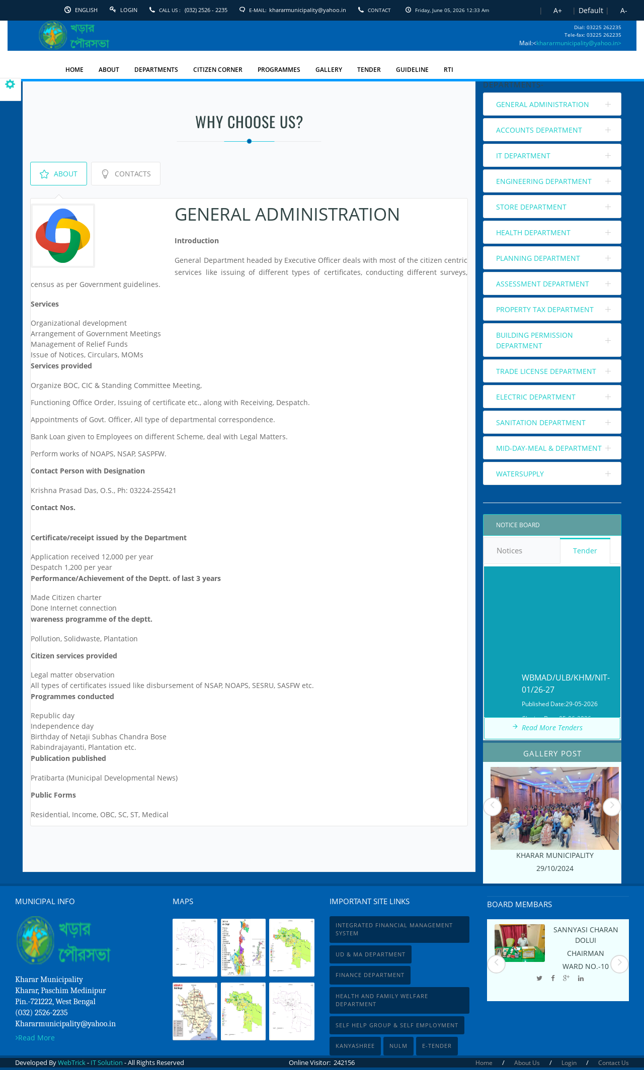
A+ (557, 10)
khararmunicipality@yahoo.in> (578, 43)
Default (591, 10)
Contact (379, 10)
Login (128, 10)
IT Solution (107, 1062)
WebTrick (72, 1062)
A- (623, 10)
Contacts (126, 173)
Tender (585, 550)
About (58, 173)
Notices (522, 551)
